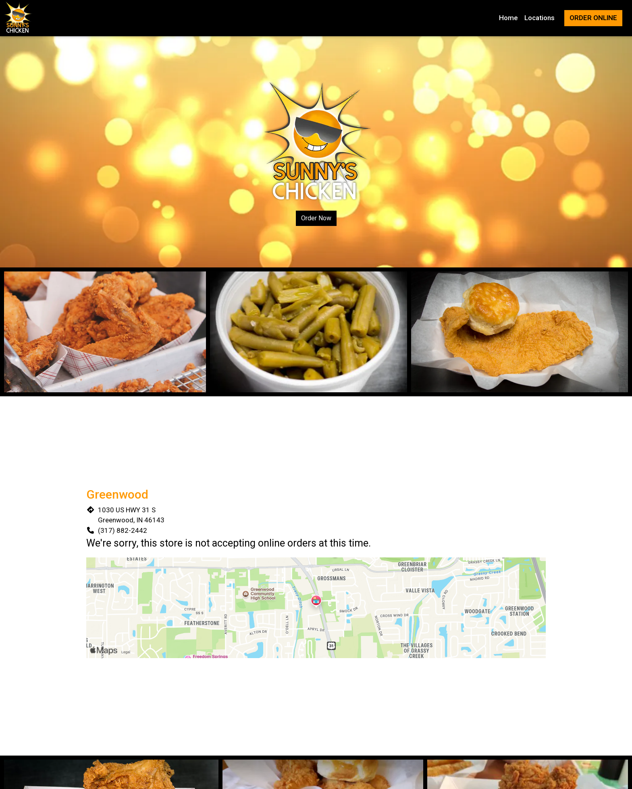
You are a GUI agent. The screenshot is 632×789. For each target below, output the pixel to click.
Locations (539, 18)
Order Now (316, 218)
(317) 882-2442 (122, 530)
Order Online (593, 18)
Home (508, 18)
